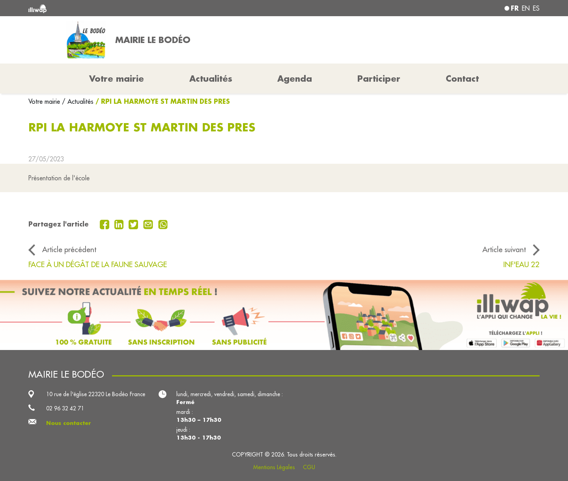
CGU (309, 467)
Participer (378, 78)
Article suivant (504, 249)
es (536, 8)
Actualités (210, 78)
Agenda (294, 78)
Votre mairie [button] (116, 78)
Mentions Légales (274, 467)
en (526, 8)
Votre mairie (45, 101)
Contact (462, 78)
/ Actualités (77, 101)
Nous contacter (68, 423)
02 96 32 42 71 (65, 408)
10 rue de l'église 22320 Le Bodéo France (95, 394)
